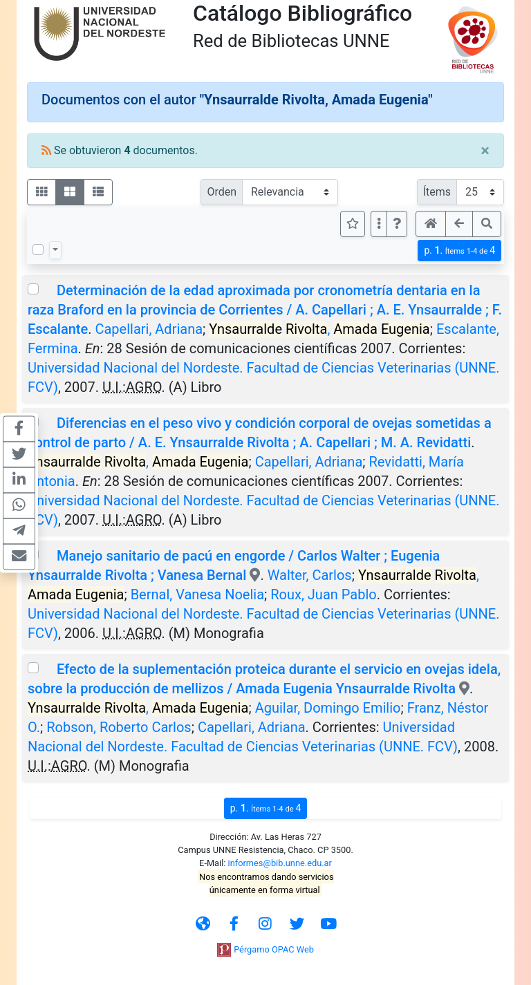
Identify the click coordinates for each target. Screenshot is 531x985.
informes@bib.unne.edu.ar (280, 863)
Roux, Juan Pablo (323, 594)
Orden (221, 191)
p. (459, 250)
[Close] (485, 150)
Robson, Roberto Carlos (118, 727)
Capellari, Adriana (149, 329)
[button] (396, 224)
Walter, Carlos (310, 575)
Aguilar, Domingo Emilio (328, 708)
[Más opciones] (379, 224)
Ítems (437, 191)
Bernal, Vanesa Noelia (197, 594)
